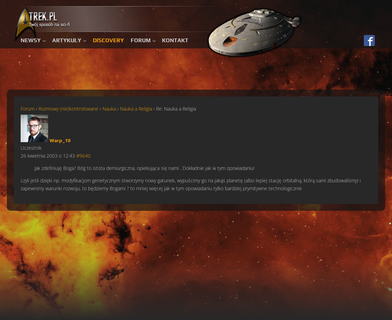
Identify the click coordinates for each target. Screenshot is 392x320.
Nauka (109, 108)
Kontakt (175, 40)
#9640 (83, 155)
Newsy (31, 40)
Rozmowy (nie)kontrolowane (68, 108)
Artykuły (66, 40)
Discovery (108, 40)
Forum (141, 40)
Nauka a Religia (136, 108)
